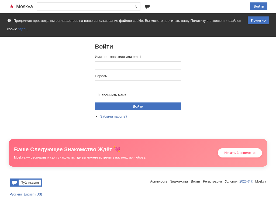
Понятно (258, 20)
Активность (158, 181)
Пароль (101, 76)
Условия (231, 181)
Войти (258, 6)
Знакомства (179, 181)
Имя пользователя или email (118, 57)
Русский (16, 194)
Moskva (260, 181)
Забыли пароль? (113, 116)
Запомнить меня (112, 95)
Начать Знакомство (240, 153)
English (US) (33, 194)
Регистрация (212, 181)
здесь (22, 29)
